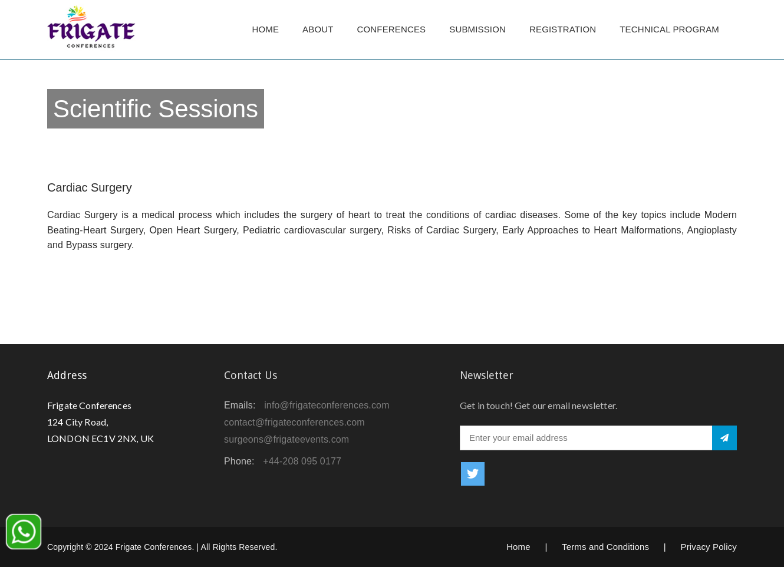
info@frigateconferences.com (327, 405)
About (317, 29)
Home (265, 29)
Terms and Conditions (605, 547)
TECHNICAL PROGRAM (672, 29)
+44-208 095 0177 (302, 461)
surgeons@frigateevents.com (286, 439)
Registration (562, 29)
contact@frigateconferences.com (294, 422)
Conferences (391, 29)
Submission (477, 29)
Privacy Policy (708, 547)
